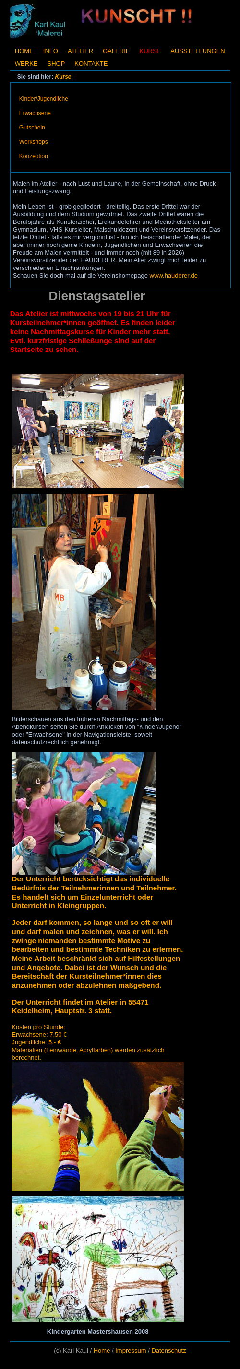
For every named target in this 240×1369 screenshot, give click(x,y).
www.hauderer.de (174, 275)
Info (50, 51)
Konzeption (33, 156)
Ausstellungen (197, 51)
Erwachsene (35, 113)
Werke (26, 63)
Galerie (116, 51)
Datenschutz (168, 1350)
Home (24, 51)
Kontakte (91, 63)
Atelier (80, 51)
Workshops (33, 142)
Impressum (130, 1350)
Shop (56, 63)
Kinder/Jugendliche (43, 98)
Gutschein (32, 127)
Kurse (63, 76)
